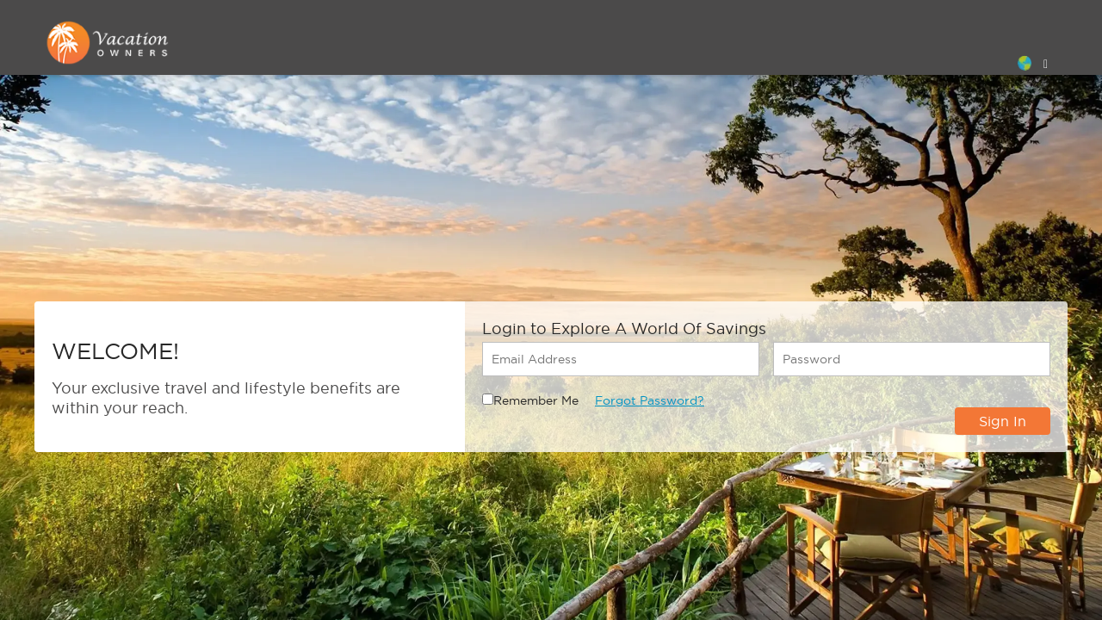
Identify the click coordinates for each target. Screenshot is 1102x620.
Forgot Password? (649, 400)
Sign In (1002, 421)
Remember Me (536, 400)
